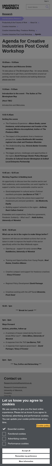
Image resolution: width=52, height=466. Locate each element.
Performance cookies (15, 444)
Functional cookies (14, 434)
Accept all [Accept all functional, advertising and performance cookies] (26, 451)
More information (26, 461)
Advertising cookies (14, 439)
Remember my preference (26, 456)
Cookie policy (43, 425)
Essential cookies (13, 428)
